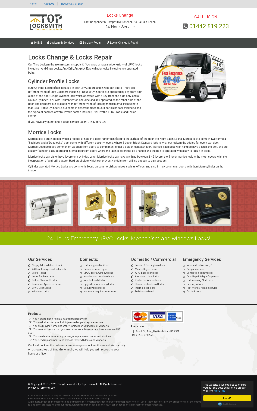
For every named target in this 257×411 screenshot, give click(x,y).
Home (33, 3)
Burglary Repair (90, 42)
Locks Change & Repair (123, 42)
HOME (36, 42)
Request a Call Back (72, 3)
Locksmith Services (60, 42)
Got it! (227, 398)
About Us (49, 3)
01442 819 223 (209, 26)
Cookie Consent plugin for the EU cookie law (227, 404)
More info (219, 390)
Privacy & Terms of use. (41, 387)
